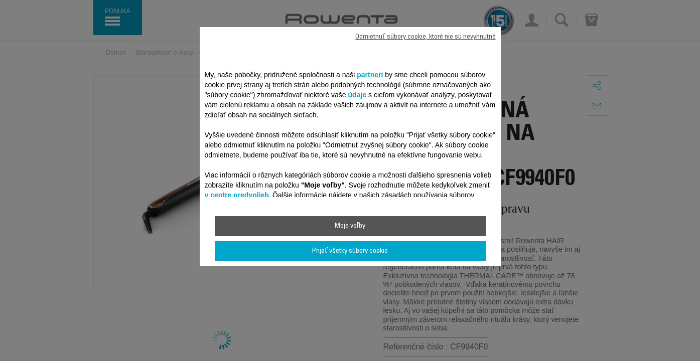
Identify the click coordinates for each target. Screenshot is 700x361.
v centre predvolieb (237, 195)
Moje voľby (350, 226)
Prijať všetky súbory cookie (349, 251)
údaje (357, 95)
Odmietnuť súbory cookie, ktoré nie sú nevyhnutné (425, 37)
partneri (370, 75)
